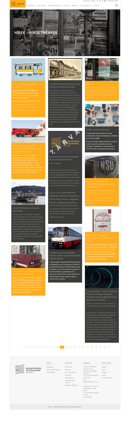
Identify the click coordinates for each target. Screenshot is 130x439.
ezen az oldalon (26, 107)
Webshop (75, 5)
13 (70, 356)
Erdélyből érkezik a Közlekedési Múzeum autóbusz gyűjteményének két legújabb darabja (65, 262)
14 (74, 356)
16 (83, 356)
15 (79, 356)
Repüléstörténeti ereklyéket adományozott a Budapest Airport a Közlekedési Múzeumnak (27, 149)
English (93, 1)
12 (66, 356)
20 (100, 356)
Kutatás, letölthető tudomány (97, 130)
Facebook (104, 376)
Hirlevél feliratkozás (107, 386)
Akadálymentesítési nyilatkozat (70, 390)
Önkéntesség (50, 376)
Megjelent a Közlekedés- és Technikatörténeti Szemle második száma (100, 241)
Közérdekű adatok (112, 1)
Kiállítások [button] (41, 5)
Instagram (104, 381)
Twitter (103, 378)
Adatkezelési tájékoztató (71, 394)
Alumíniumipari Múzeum (59, 201)
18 (92, 356)
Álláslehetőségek (51, 381)
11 (62, 356)
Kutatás (66, 5)
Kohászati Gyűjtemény (67, 205)
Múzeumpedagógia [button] (54, 5)
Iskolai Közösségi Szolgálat (53, 378)
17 (87, 356)
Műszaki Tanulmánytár (69, 198)
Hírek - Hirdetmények (70, 381)
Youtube (104, 384)
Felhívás (89, 84)
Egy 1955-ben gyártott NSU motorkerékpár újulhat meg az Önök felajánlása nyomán (100, 186)
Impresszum (68, 384)
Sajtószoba (68, 378)
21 (104, 356)
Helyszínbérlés (86, 5)
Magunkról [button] (31, 5)
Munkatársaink (69, 376)
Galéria (97, 5)
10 (57, 356)
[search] (117, 5)
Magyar (86, 1)
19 (96, 356)
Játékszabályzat (69, 386)
